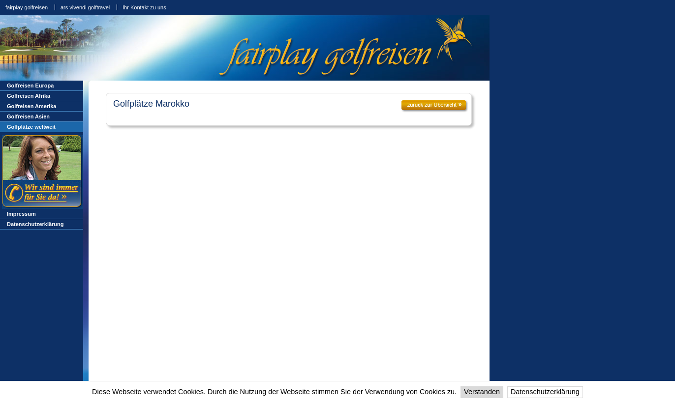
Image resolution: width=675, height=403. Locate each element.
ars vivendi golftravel (85, 7)
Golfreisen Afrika (28, 96)
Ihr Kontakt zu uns (144, 7)
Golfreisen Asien (28, 116)
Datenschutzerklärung (545, 392)
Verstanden (482, 392)
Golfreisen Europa (30, 85)
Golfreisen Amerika (31, 106)
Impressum (21, 214)
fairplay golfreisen (26, 7)
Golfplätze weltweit (31, 127)
